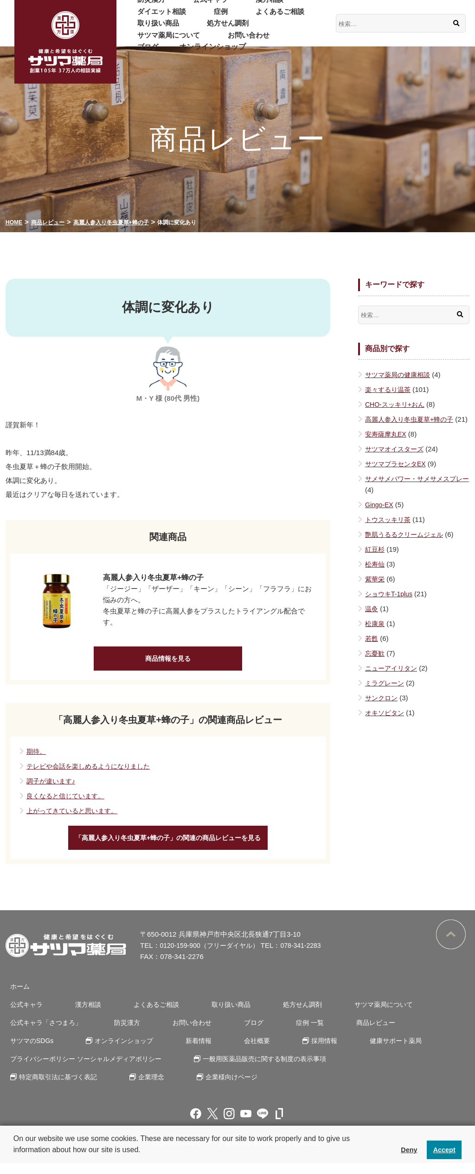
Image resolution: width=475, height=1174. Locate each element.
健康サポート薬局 (291, 1052)
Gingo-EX (380, 516)
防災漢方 (145, 5)
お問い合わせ (292, 29)
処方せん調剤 (152, 29)
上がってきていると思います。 (75, 816)
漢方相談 (240, 5)
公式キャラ (192, 5)
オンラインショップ (200, 41)
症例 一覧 (280, 1033)
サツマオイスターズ (396, 460)
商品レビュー (339, 1033)
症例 (137, 17)
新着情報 (114, 1052)
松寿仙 (375, 575)
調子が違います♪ (52, 786)
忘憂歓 (375, 664)
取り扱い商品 (247, 17)
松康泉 (375, 635)
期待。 (36, 757)
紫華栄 (375, 590)
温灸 (372, 620)
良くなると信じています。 (68, 801)
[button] (14, 1162)
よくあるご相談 (185, 17)
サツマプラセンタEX (397, 475)
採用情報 (226, 1052)
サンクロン (382, 709)
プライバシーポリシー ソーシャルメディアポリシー (86, 1070)
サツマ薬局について (222, 29)
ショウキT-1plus (390, 605)
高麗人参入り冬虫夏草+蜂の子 (412, 419)
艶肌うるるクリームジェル (407, 545)
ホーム (16, 997)
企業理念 (145, 1088)
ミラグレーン (386, 694)
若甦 (372, 649)
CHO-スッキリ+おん (397, 404)
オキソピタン (386, 724)
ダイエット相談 (295, 5)
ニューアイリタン (393, 679)
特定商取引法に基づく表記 (56, 1088)
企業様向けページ (219, 1088)
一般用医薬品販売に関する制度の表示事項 (266, 1070)
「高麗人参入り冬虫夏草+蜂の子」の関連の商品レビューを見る (168, 846)
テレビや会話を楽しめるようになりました (92, 772)
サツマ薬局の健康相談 (400, 374)
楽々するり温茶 (389, 389)
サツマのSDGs (406, 1033)
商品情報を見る (168, 661)
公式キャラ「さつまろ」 (44, 1033)
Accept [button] (444, 1150)
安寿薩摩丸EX (387, 445)
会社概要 (166, 1052)
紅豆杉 (375, 560)
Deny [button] (409, 1150)
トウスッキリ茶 (389, 531)
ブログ (141, 41)
